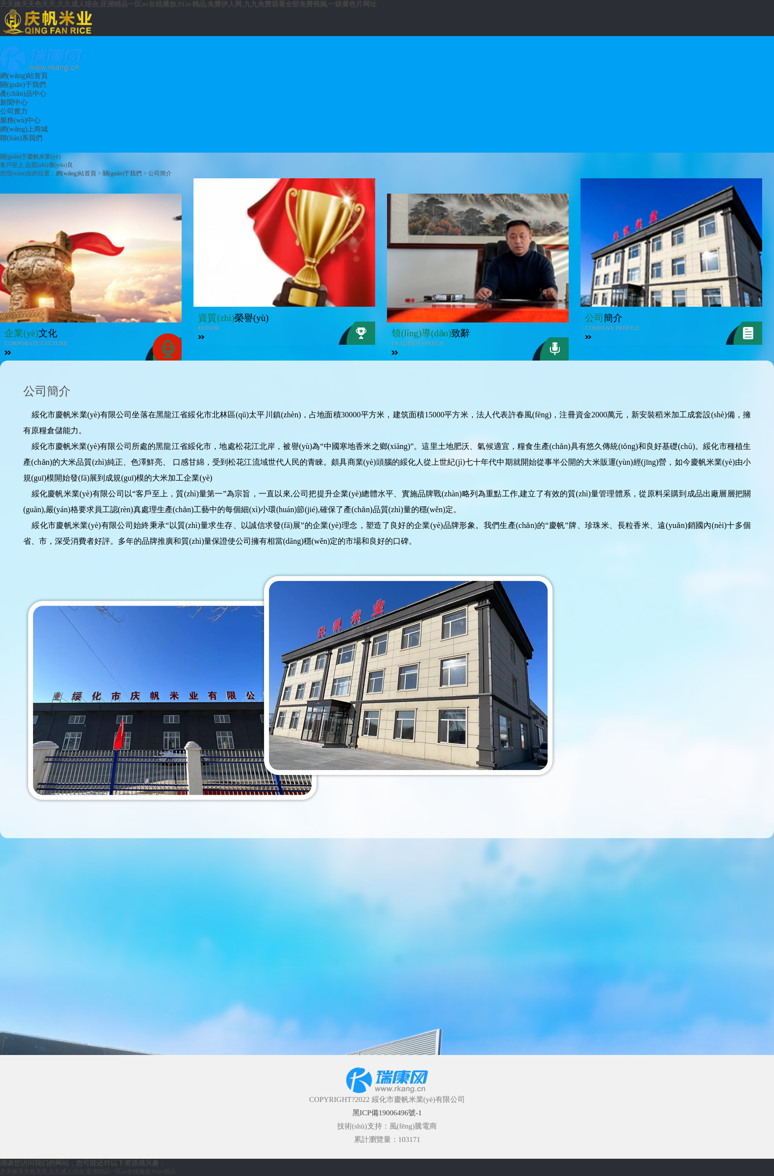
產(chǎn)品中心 (23, 93)
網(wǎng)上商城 (24, 129)
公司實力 (14, 111)
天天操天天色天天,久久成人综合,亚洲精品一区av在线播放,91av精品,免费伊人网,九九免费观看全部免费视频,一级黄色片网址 (188, 4)
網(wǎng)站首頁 (24, 76)
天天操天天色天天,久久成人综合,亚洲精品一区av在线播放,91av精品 (88, 1171)
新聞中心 (14, 102)
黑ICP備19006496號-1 (387, 1113)
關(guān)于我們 (23, 84)
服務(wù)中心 (20, 120)
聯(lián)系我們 (21, 138)
